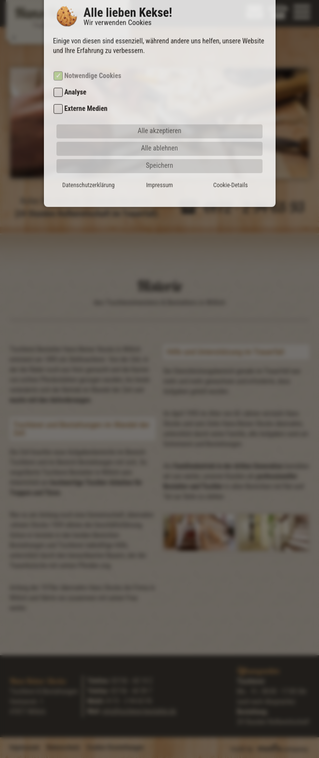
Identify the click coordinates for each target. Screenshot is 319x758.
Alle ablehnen (159, 136)
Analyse (75, 80)
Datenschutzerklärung (88, 172)
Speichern (159, 153)
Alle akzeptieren (159, 118)
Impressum (159, 172)
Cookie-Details (230, 172)
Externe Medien (85, 97)
